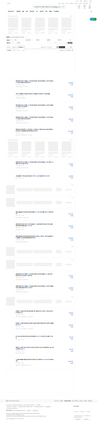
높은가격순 (19, 50)
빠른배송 (18, 42)
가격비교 (14, 47)
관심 (23, 84)
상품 (23, 11)
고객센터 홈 (76, 411)
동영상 (50, 11)
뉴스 (37, 11)
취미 (15, 40)
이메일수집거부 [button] (78, 419)
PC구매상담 (71, 3)
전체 (8, 47)
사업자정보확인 (47, 406)
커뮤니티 (80, 3)
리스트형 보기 (66, 47)
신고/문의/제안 (82, 411)
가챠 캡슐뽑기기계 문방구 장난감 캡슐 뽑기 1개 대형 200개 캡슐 (33, 93)
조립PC (63, 3)
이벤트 (84, 3)
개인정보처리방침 (67, 400)
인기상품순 (9, 50)
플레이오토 (85, 1)
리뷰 (46, 11)
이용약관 (61, 400)
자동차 (59, 3)
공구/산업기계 (28, 40)
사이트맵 (80, 400)
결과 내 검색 (61, 47)
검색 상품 (21, 47)
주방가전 (37, 40)
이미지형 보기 (68, 47)
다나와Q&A (56, 11)
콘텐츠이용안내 (35, 410)
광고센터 (85, 400)
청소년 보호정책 (75, 400)
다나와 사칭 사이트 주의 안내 (13, 400)
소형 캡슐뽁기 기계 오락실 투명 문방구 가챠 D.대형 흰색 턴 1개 (32, 176)
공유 (90, 11)
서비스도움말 (88, 411)
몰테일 (81, 1)
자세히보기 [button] (29, 410)
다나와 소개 (56, 400)
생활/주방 (48, 40)
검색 (70, 42)
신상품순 (23, 50)
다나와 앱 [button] (8, 3)
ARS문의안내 (86, 419)
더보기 (90, 3)
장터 (27, 11)
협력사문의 (90, 400)
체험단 (87, 3)
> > (24, 135)
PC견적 (66, 3)
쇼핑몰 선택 (43, 47)
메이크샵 (90, 1)
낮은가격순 (14, 50)
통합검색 (18, 11)
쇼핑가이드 (32, 11)
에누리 (77, 1)
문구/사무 (59, 40)
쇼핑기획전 (76, 3)
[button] (79, 7)
